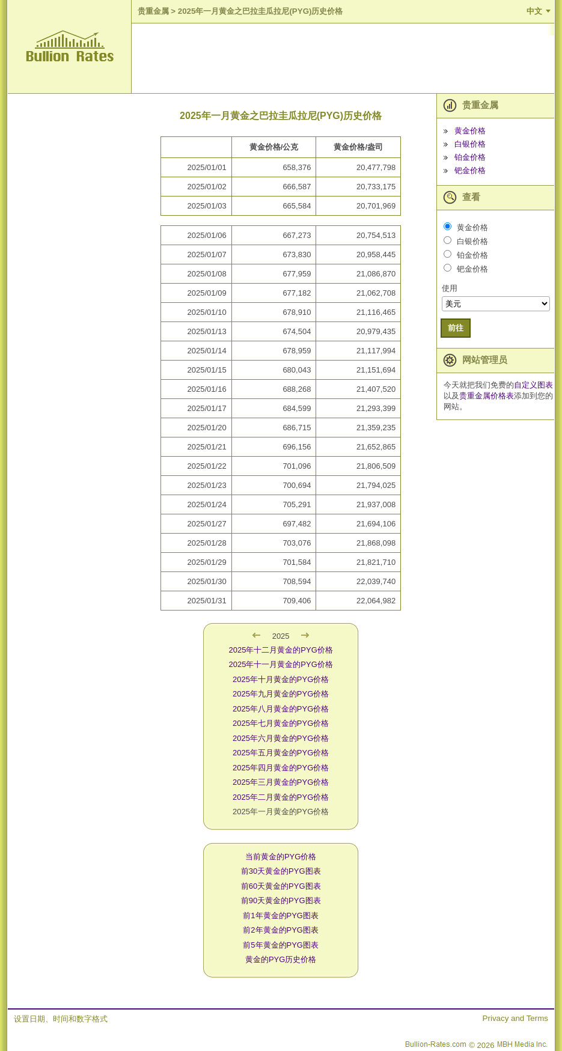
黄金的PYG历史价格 (280, 959)
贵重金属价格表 (486, 395)
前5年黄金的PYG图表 (281, 944)
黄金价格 (470, 130)
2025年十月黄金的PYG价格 (281, 679)
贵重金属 (153, 11)
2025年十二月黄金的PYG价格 (280, 649)
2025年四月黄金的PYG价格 (281, 767)
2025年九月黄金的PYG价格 (281, 693)
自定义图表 (533, 384)
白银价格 (470, 143)
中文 (534, 11)
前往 (455, 327)
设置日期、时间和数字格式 (61, 1018)
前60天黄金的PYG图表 (281, 886)
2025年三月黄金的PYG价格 (281, 782)
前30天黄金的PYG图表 (281, 871)
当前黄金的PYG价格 (280, 856)
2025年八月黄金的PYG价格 (281, 708)
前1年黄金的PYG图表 (281, 915)
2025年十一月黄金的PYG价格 (280, 664)
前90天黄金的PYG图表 (281, 900)
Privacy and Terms (515, 1018)
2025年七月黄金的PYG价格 (281, 723)
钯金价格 (470, 170)
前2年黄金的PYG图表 (281, 929)
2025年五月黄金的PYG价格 (281, 752)
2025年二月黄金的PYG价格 (281, 797)
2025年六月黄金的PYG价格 (281, 738)
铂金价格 (470, 157)
